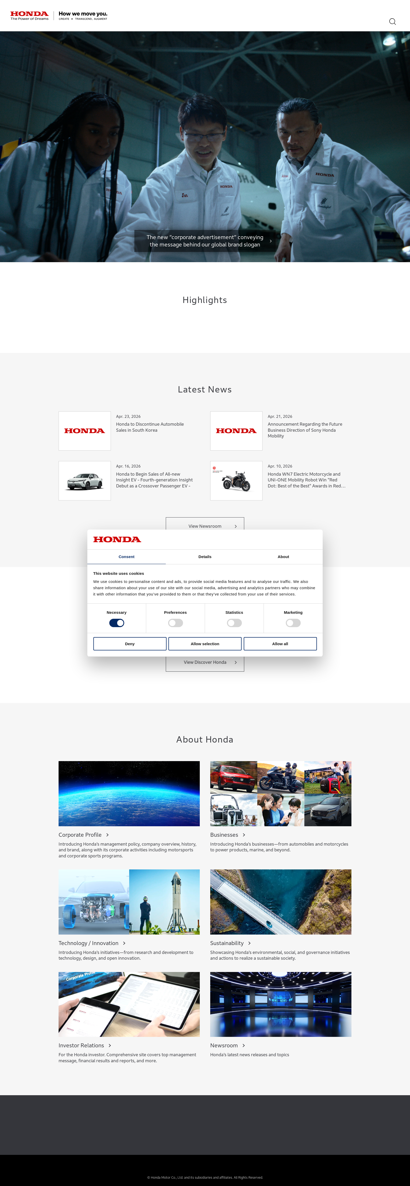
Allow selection (205, 644)
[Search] (396, 21)
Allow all (280, 644)
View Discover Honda (205, 662)
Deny (130, 644)
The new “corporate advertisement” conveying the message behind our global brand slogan (205, 241)
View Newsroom (205, 526)
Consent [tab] (127, 556)
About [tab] (283, 556)
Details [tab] (205, 556)
